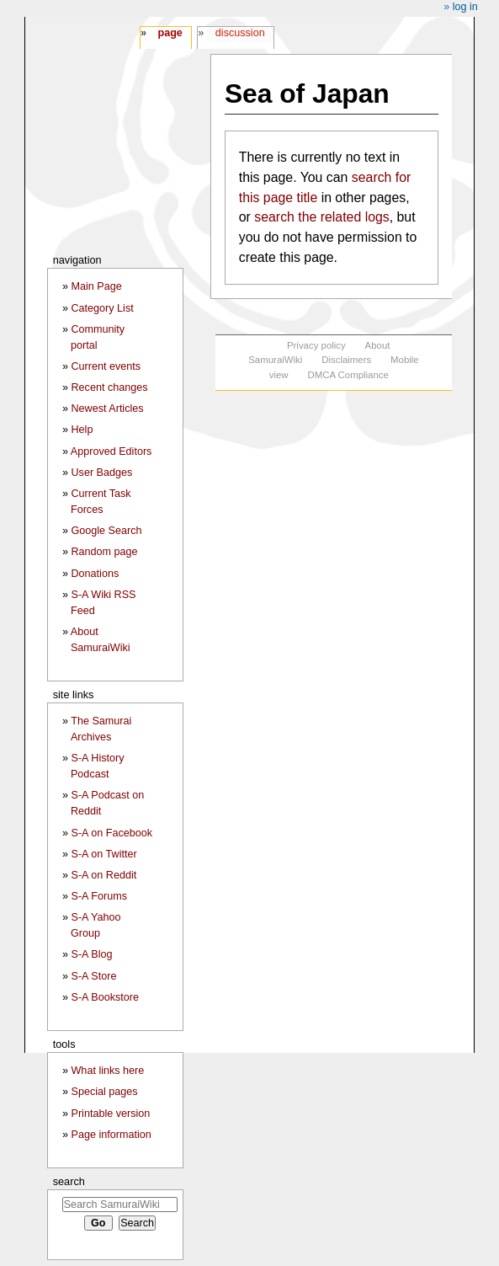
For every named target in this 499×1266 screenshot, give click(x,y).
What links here (107, 1070)
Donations (95, 574)
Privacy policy (316, 345)
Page (169, 33)
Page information (111, 1134)
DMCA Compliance (347, 375)
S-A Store (93, 976)
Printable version (110, 1113)
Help (82, 429)
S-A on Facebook (111, 833)
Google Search (106, 531)
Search (69, 1181)
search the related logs (321, 217)
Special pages (104, 1092)
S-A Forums (98, 896)
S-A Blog (91, 954)
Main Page (96, 286)
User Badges (101, 472)
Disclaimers (346, 360)
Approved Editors (111, 451)
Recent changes (109, 387)
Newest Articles (107, 408)
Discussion (240, 33)
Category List (102, 308)
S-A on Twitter (103, 854)
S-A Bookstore (105, 997)
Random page (104, 552)
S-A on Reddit (103, 875)
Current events (106, 366)
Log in (465, 7)
